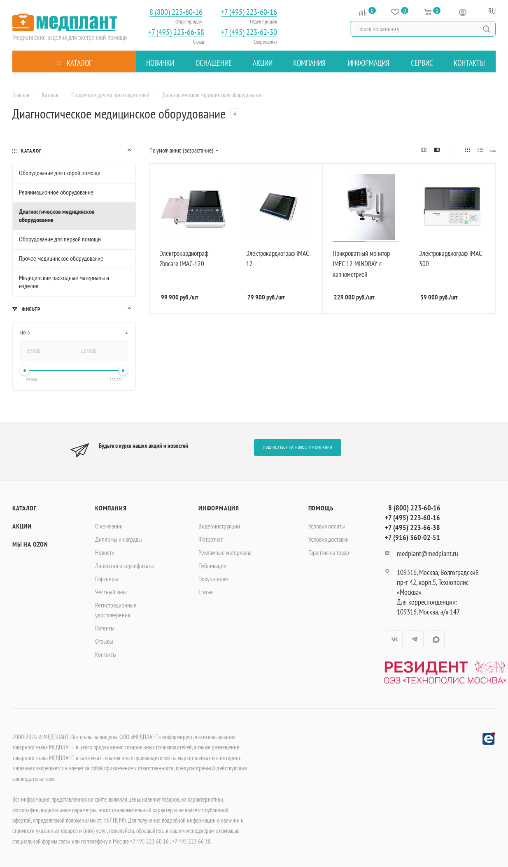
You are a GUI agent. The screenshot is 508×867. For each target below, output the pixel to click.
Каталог (24, 508)
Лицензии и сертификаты (124, 565)
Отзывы (104, 641)
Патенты (104, 628)
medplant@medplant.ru (427, 553)
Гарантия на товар (328, 552)
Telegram (415, 639)
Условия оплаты (326, 526)
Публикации (212, 565)
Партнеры (106, 579)
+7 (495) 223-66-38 (176, 32)
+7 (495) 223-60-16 (249, 12)
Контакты (106, 654)
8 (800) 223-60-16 (176, 12)
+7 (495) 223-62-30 (249, 32)
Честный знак (111, 592)
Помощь (321, 508)
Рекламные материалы (225, 552)
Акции (22, 526)
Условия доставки (328, 539)
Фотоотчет (210, 539)
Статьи (205, 592)
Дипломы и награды (118, 539)
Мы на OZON (30, 544)
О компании (109, 526)
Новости (104, 552)
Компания (110, 508)
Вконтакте (394, 639)
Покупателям (213, 579)
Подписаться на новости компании (297, 447)
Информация (218, 508)
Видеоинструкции (219, 526)
